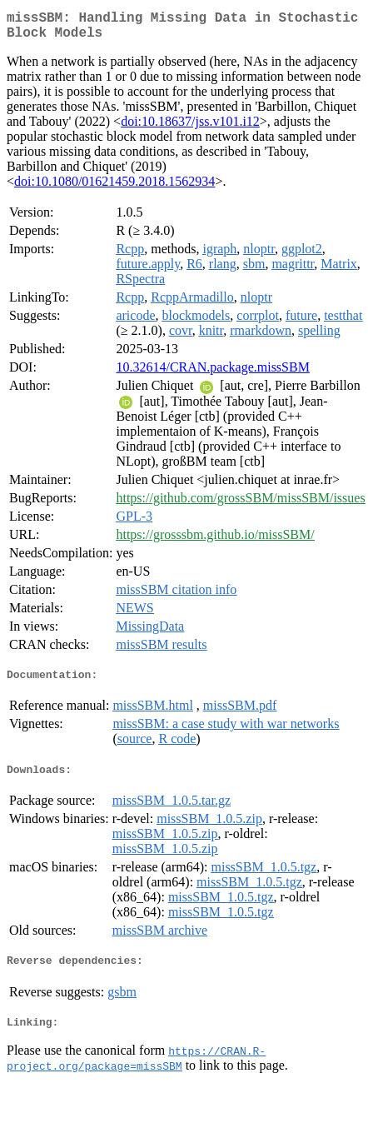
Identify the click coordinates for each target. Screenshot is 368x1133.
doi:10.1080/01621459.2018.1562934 (114, 188)
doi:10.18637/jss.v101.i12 (190, 128)
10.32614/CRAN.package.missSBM (212, 374)
